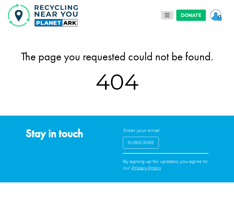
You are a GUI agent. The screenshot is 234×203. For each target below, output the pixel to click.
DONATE (191, 15)
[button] (216, 15)
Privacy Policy (146, 168)
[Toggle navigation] (167, 15)
